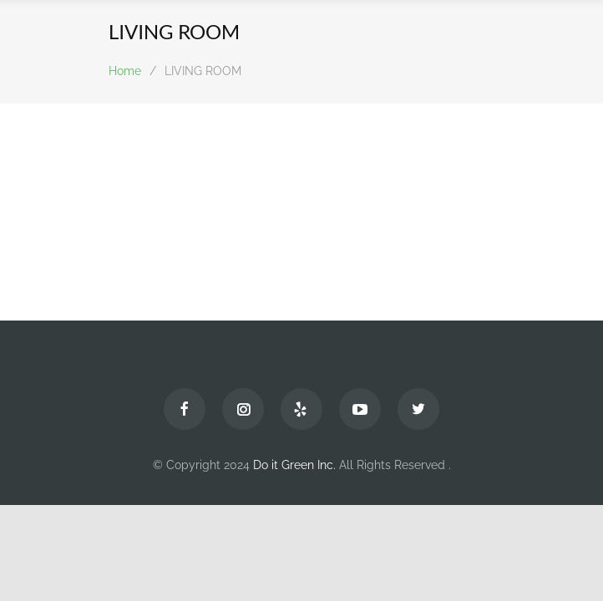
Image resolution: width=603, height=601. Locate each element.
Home (125, 71)
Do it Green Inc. (294, 465)
